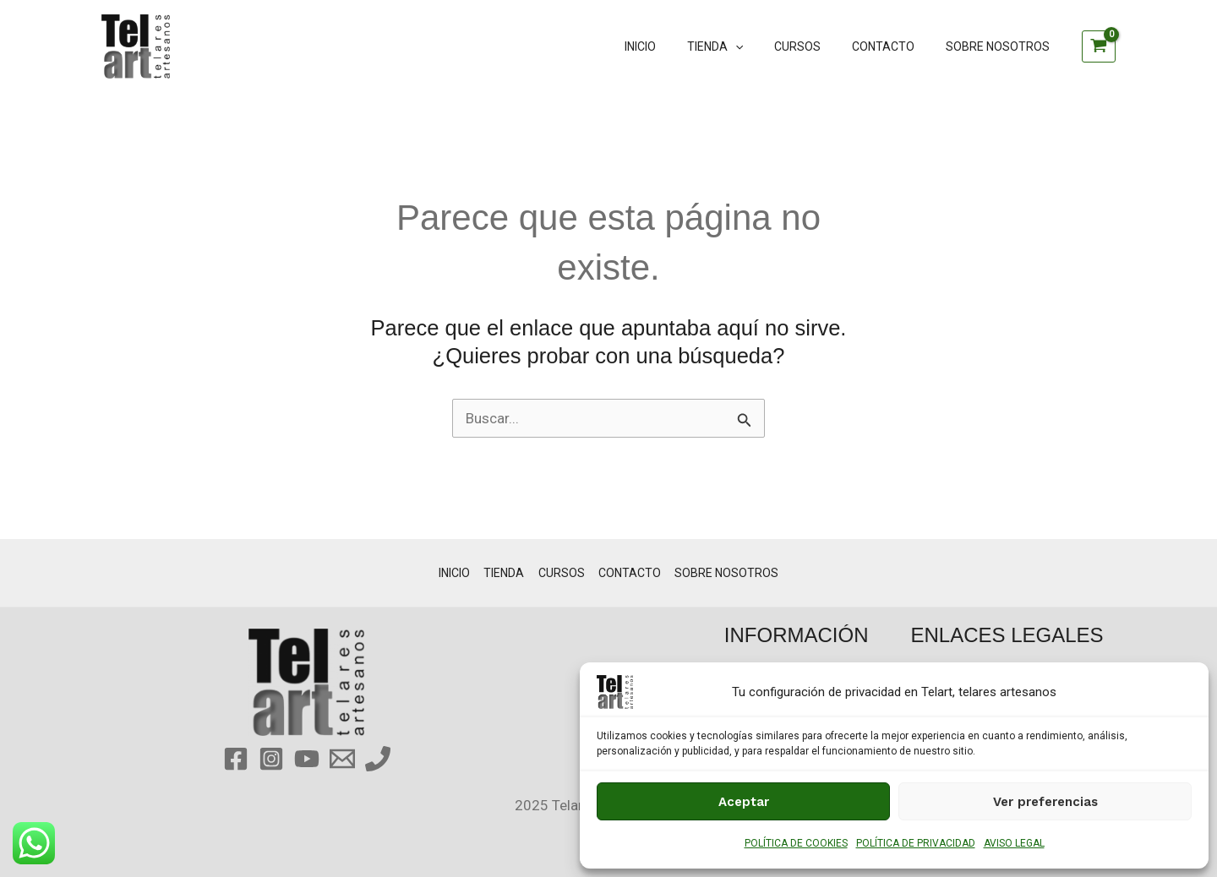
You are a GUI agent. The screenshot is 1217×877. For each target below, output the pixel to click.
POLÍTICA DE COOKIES (796, 843)
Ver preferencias (1045, 801)
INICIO (674, 46)
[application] (761, 46)
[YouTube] (306, 758)
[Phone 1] (377, 758)
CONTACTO (894, 46)
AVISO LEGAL (1014, 843)
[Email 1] (342, 758)
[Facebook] (235, 758)
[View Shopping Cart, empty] (1099, 46)
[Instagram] (271, 758)
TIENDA (741, 46)
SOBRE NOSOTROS (1001, 46)
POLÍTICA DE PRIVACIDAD (915, 843)
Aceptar (743, 801)
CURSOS (816, 46)
